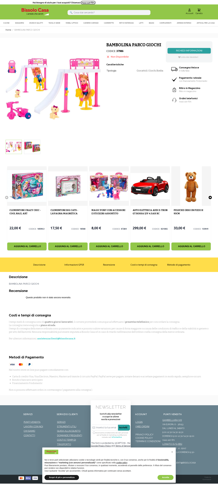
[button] (172, 452)
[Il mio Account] (189, 11)
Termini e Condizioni (147, 441)
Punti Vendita (32, 422)
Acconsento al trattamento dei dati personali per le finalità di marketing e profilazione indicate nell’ (111, 435)
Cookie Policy (144, 438)
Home (8, 30)
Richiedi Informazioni (189, 50)
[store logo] (35, 12)
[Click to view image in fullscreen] (53, 88)
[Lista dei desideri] (188, 57)
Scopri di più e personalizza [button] (62, 477)
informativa (117, 437)
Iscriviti (123, 427)
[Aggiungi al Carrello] (27, 246)
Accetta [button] (165, 477)
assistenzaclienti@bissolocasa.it (56, 338)
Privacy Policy (144, 434)
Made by (207, 477)
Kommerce (207, 479)
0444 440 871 (88, 3)
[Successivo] (210, 197)
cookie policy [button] (121, 463)
